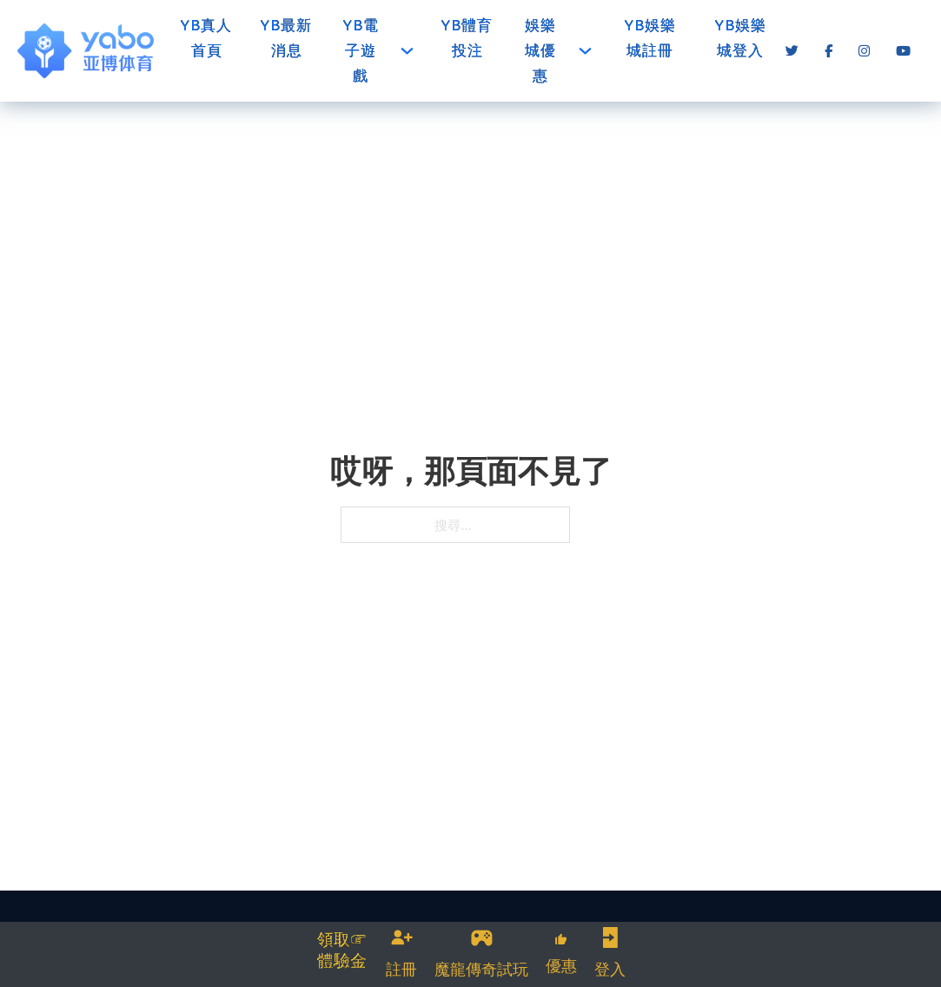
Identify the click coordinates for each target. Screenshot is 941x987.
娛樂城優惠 (540, 50)
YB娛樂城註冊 (650, 38)
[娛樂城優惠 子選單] (585, 50)
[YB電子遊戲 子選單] (407, 50)
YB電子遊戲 (361, 50)
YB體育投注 (467, 38)
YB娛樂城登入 (740, 38)
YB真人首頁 (206, 38)
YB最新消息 (286, 38)
